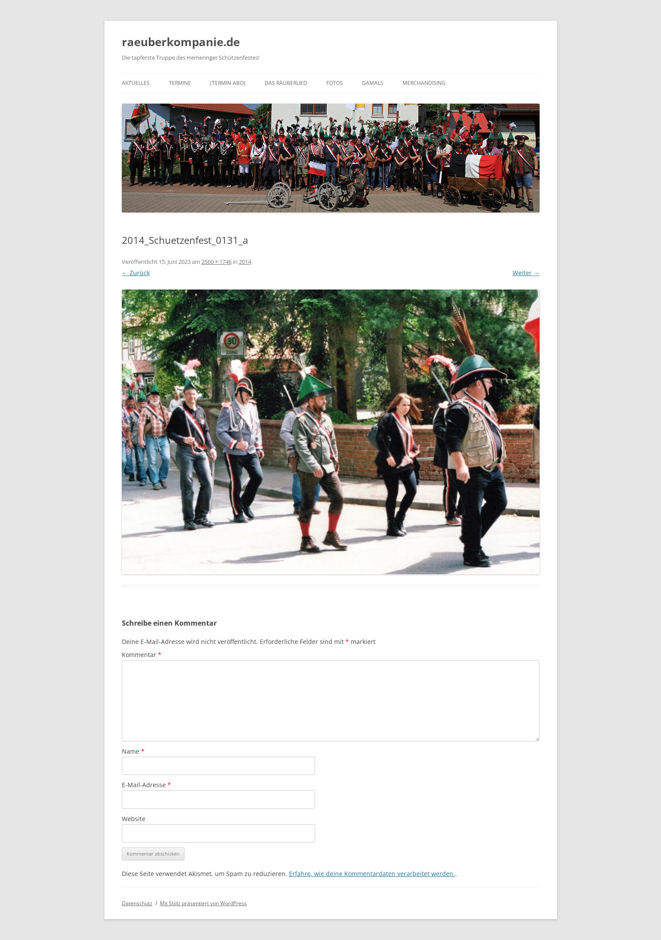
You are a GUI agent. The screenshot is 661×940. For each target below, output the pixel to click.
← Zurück (136, 273)
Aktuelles (136, 83)
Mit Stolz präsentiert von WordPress (203, 903)
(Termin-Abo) (227, 83)
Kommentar (141, 654)
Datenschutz (137, 903)
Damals (372, 83)
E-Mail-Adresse (146, 785)
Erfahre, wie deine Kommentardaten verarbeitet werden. (372, 873)
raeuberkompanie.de (181, 42)
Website (133, 819)
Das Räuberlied (286, 83)
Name (133, 751)
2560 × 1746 (216, 262)
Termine (180, 83)
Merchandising (424, 83)
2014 (245, 262)
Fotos (334, 83)
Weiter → (526, 273)
